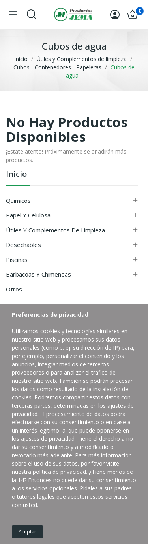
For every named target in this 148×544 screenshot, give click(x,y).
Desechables (23, 245)
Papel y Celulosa (28, 215)
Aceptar (27, 531)
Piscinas (17, 260)
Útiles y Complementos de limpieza (55, 230)
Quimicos (18, 200)
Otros (14, 289)
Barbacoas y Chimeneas (38, 274)
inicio (16, 174)
